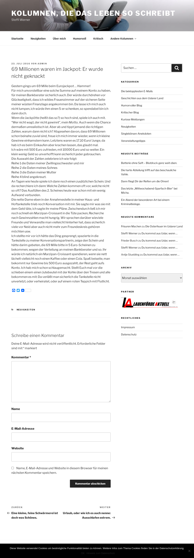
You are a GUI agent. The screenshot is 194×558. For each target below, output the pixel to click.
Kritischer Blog (130, 111)
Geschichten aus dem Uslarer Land (142, 97)
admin (42, 63)
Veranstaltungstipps (133, 140)
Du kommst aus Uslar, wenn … (160, 232)
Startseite (17, 38)
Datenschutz (129, 333)
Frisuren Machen (131, 225)
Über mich (59, 38)
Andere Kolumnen (123, 38)
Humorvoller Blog (131, 104)
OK (83, 553)
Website (17, 448)
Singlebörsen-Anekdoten (136, 133)
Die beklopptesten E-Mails (137, 90)
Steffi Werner (129, 232)
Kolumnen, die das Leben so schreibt (93, 13)
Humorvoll (79, 38)
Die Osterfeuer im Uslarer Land (164, 225)
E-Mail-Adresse (22, 428)
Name (15, 408)
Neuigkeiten (38, 38)
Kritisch (98, 38)
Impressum (128, 326)
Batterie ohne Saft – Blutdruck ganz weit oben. (149, 162)
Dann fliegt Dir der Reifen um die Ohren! (145, 180)
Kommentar (21, 356)
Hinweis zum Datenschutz (101, 553)
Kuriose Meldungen (133, 118)
